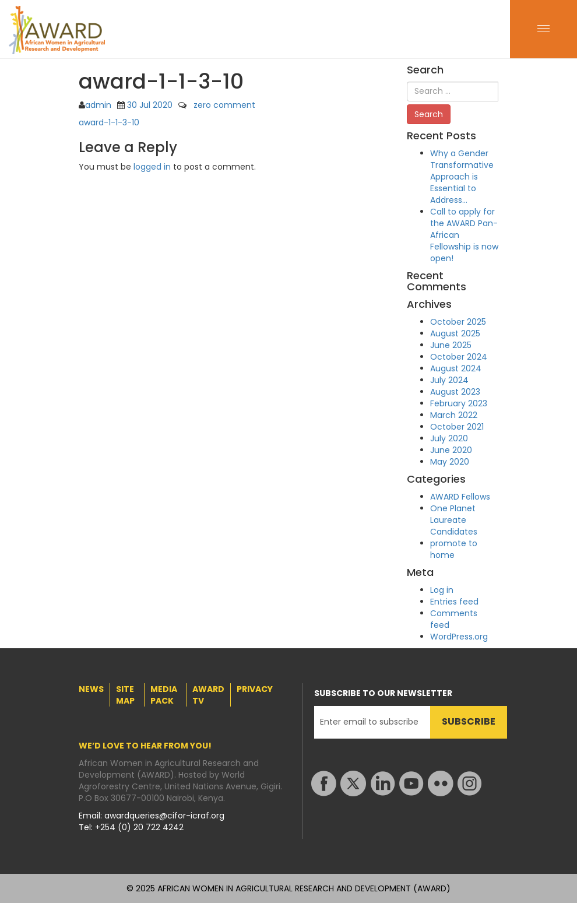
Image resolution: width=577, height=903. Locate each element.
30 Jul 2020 (150, 105)
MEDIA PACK (163, 695)
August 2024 (455, 368)
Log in (441, 590)
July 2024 (449, 380)
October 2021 (457, 427)
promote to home (453, 549)
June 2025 (451, 345)
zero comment (224, 105)
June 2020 (451, 450)
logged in (152, 167)
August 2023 (455, 392)
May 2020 (449, 462)
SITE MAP (125, 695)
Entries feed (454, 601)
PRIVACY (255, 689)
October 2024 (458, 357)
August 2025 (455, 333)
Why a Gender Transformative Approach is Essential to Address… (462, 176)
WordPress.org (459, 636)
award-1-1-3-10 (109, 122)
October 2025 (458, 322)
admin (98, 105)
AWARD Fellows (460, 497)
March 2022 (453, 415)
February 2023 (458, 403)
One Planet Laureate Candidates (453, 520)
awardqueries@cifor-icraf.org (164, 815)
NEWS (91, 689)
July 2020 (449, 438)
